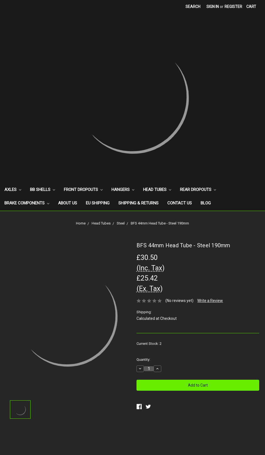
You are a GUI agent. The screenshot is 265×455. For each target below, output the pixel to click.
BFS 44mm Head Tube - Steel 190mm (160, 223)
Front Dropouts (83, 189)
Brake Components (26, 203)
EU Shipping (98, 203)
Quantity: (143, 359)
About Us (67, 203)
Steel (121, 223)
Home (81, 223)
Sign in (212, 6)
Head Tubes (157, 189)
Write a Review (210, 300)
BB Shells (42, 189)
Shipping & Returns (138, 203)
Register (233, 6)
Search (192, 6)
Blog (206, 203)
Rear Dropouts (198, 189)
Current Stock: (149, 344)
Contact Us (179, 203)
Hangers (122, 189)
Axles (12, 189)
